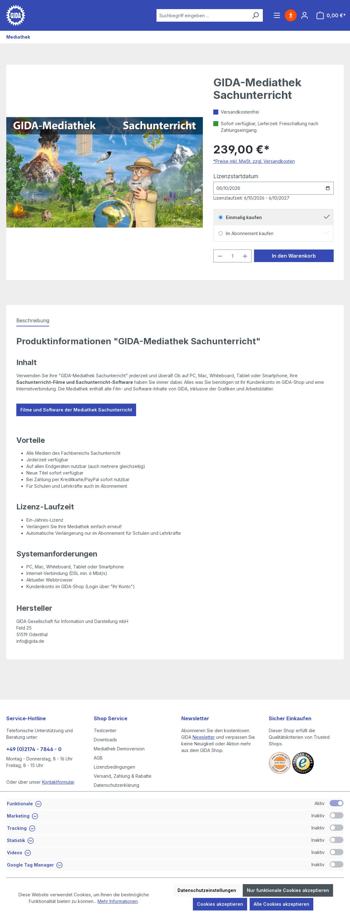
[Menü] (277, 15)
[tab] (32, 320)
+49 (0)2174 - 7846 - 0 (33, 749)
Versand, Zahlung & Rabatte (122, 776)
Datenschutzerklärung (116, 785)
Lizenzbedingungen (114, 767)
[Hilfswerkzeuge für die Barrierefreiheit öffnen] (291, 15)
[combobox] (202, 15)
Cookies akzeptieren (220, 904)
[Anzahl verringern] (219, 256)
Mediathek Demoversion (119, 748)
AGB (98, 757)
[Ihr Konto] (304, 15)
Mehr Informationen (118, 901)
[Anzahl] (232, 256)
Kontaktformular (58, 782)
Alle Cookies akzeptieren (281, 904)
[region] (104, 172)
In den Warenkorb (294, 256)
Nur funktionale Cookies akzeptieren (288, 890)
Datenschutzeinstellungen (207, 890)
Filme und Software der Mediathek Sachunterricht (76, 409)
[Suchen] (255, 15)
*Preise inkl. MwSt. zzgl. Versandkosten (254, 161)
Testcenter (105, 730)
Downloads (105, 739)
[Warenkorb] (331, 15)
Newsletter (204, 737)
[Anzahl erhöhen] (245, 256)
